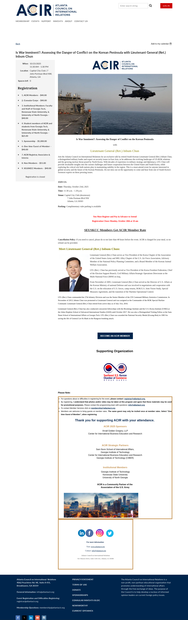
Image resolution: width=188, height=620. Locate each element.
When (25, 63)
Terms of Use (79, 584)
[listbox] (161, 43)
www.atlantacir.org (98, 547)
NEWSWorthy (80, 605)
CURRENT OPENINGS (82, 610)
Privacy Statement (82, 579)
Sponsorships (80, 595)
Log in (166, 5)
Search (150, 5)
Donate (76, 590)
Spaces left (23, 80)
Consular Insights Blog (86, 600)
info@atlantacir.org (99, 551)
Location (24, 70)
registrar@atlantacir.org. (134, 399)
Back (18, 43)
